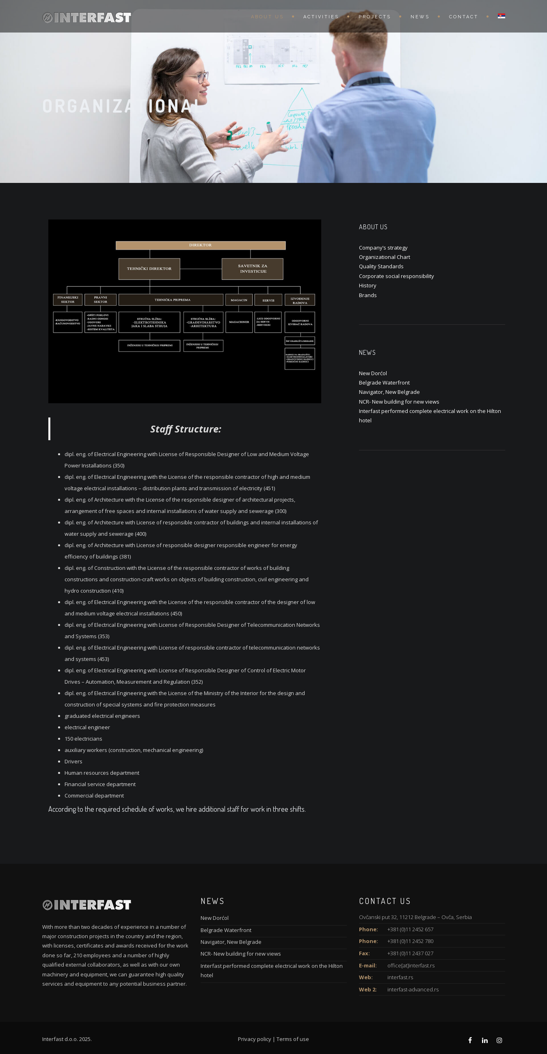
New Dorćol (373, 373)
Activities (321, 17)
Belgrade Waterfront (384, 382)
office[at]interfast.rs (411, 965)
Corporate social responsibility (396, 276)
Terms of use (293, 1039)
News (420, 17)
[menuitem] (497, 16)
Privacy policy (254, 1039)
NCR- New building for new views (399, 401)
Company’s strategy (383, 247)
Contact (463, 17)
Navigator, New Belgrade (389, 392)
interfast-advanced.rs (413, 989)
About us (267, 17)
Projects (375, 17)
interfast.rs (400, 977)
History (367, 285)
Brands (368, 295)
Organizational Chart (384, 257)
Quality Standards (381, 266)
